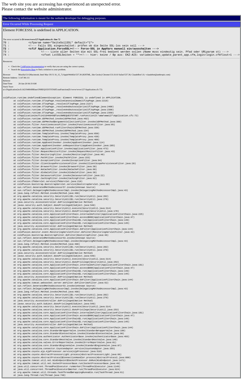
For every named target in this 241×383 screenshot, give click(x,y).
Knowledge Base (28, 72)
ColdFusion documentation (32, 69)
